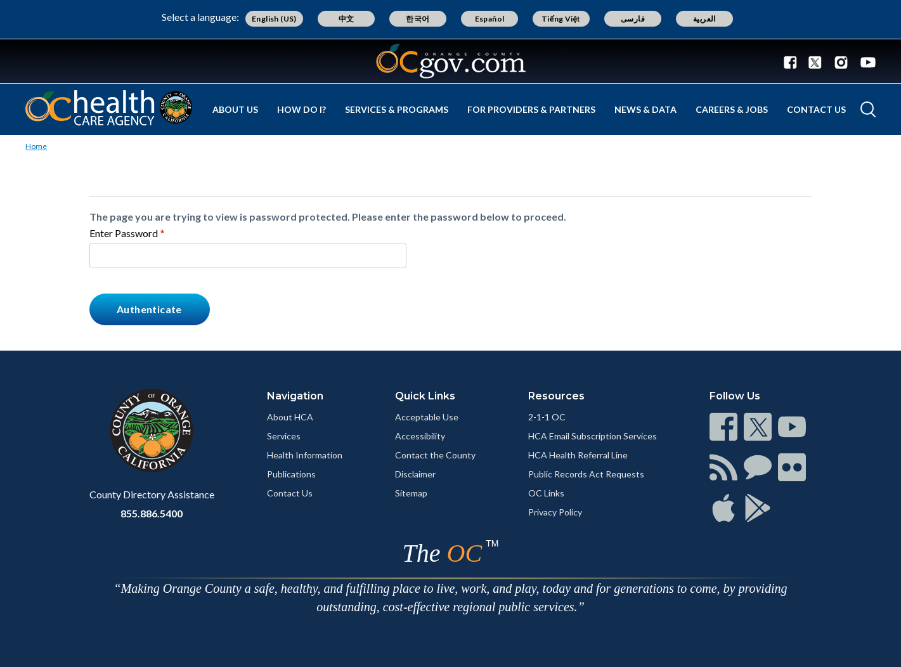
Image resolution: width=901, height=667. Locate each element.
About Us (235, 109)
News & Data (645, 109)
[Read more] (451, 61)
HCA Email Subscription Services (592, 436)
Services (284, 436)
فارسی (633, 18)
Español (490, 18)
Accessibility (420, 436)
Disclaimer (415, 474)
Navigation (295, 396)
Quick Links (425, 396)
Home (36, 146)
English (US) (274, 18)
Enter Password (123, 233)
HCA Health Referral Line (578, 455)
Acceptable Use (426, 416)
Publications (291, 474)
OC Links (546, 493)
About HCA (290, 416)
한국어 (417, 18)
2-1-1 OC (547, 416)
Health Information (304, 455)
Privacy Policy (555, 512)
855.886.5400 (151, 513)
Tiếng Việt (561, 18)
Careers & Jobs (732, 109)
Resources (556, 396)
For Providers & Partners (531, 109)
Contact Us (816, 109)
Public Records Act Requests (586, 474)
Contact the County (435, 455)
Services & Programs (396, 109)
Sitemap (411, 493)
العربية (704, 18)
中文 (346, 18)
